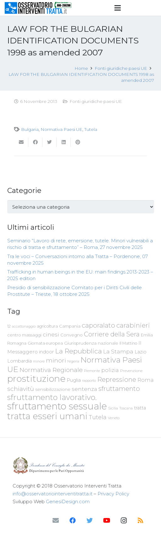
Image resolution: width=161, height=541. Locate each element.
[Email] (56, 520)
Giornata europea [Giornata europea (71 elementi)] (45, 343)
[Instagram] (123, 520)
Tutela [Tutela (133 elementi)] (98, 417)
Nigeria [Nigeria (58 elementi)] (73, 361)
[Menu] (118, 8)
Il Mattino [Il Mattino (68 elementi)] (128, 343)
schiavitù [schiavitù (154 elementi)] (20, 388)
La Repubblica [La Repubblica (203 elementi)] (78, 351)
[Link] (38, 8)
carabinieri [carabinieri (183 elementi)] (133, 325)
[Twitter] (89, 520)
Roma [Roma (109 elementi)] (145, 380)
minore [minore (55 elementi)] (39, 361)
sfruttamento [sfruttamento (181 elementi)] (119, 388)
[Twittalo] (49, 142)
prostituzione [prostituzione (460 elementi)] (36, 378)
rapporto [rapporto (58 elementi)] (89, 380)
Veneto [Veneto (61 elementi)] (113, 418)
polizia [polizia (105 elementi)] (110, 370)
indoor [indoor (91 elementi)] (46, 352)
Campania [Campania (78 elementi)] (69, 326)
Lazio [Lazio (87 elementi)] (141, 352)
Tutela (90, 129)
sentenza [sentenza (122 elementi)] (84, 389)
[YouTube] (106, 520)
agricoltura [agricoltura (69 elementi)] (47, 326)
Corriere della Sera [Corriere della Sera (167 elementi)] (112, 334)
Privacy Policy (113, 494)
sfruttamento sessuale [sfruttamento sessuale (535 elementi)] (57, 406)
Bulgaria (30, 129)
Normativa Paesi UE (61, 129)
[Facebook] (72, 520)
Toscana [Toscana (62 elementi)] (126, 408)
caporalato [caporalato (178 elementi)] (98, 325)
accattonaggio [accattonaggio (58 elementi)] (24, 326)
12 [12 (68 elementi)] (9, 326)
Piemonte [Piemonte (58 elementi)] (92, 371)
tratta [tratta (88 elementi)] (140, 408)
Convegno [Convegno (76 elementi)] (71, 334)
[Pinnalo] (78, 142)
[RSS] (140, 520)
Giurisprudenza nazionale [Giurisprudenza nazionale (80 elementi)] (91, 343)
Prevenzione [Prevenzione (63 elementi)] (131, 371)
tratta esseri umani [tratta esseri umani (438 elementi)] (47, 416)
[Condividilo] (35, 142)
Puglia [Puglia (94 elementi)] (74, 380)
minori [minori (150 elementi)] (56, 360)
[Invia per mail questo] (21, 142)
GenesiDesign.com (68, 501)
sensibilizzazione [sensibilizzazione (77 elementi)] (52, 389)
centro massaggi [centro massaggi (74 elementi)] (24, 334)
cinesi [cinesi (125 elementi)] (51, 334)
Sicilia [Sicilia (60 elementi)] (113, 408)
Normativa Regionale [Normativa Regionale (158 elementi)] (51, 370)
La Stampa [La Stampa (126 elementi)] (118, 351)
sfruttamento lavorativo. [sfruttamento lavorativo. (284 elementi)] (52, 397)
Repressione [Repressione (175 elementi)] (116, 379)
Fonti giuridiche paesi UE (95, 101)
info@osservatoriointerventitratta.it (52, 494)
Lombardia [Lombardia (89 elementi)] (19, 361)
